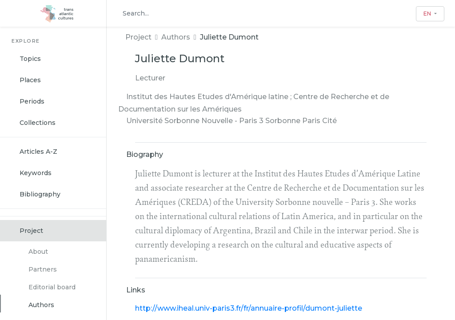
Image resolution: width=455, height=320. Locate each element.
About (38, 252)
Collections (38, 123)
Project (31, 231)
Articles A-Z (38, 152)
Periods (32, 101)
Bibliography (40, 194)
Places (30, 80)
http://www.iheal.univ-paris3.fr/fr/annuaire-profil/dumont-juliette (248, 308)
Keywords (36, 173)
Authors (41, 305)
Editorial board (52, 287)
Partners (42, 269)
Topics (30, 59)
